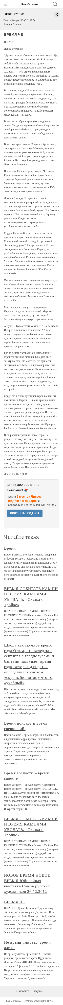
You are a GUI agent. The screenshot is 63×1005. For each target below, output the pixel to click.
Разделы (37, 991)
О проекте (22, 991)
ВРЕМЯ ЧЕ (14, 902)
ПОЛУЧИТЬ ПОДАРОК (24, 513)
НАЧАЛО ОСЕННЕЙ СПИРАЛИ (39, 1001)
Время (10, 548)
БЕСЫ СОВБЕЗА (14, 1001)
